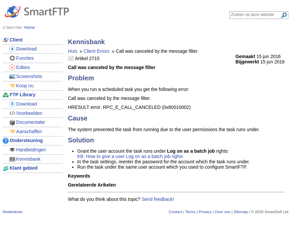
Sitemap (240, 211)
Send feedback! (158, 199)
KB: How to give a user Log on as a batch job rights (130, 156)
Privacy (205, 211)
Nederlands (13, 211)
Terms (190, 211)
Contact (175, 211)
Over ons (222, 211)
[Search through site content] (256, 14)
